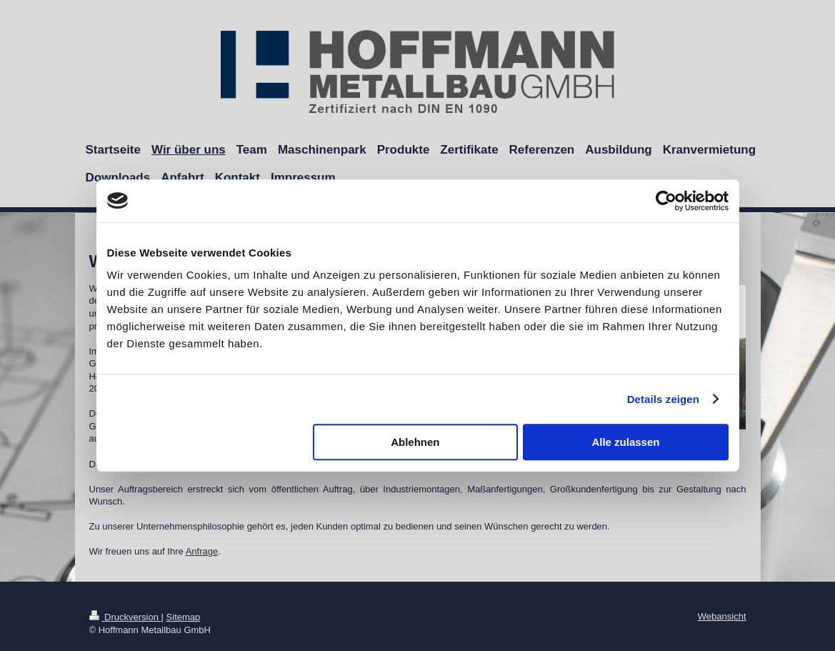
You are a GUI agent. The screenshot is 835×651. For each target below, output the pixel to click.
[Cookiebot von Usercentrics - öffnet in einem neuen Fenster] (666, 201)
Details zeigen (663, 399)
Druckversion (125, 617)
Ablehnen (415, 442)
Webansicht (722, 616)
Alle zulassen (625, 442)
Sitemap (183, 617)
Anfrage (202, 551)
